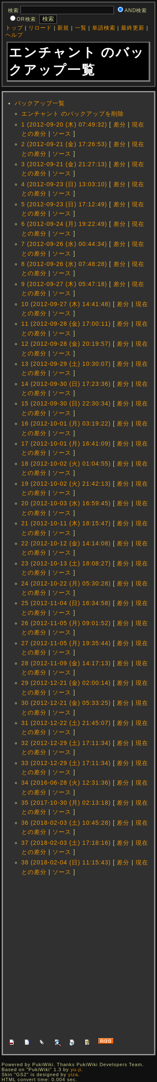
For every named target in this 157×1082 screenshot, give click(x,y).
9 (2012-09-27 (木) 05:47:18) (64, 284)
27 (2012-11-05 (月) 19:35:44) (66, 643)
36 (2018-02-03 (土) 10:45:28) (66, 822)
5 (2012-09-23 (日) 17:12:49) (64, 204)
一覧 (81, 28)
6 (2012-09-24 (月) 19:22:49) (64, 223)
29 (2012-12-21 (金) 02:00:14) (66, 682)
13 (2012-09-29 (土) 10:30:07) (66, 363)
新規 (63, 28)
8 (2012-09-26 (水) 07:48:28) (64, 264)
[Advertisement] (78, 956)
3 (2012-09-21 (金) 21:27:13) (64, 164)
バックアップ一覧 (40, 103)
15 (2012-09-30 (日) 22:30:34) (66, 403)
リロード (40, 28)
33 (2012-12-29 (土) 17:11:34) (66, 763)
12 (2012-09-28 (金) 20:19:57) (66, 343)
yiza (73, 1074)
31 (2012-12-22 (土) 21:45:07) (66, 723)
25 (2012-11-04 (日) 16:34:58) (66, 603)
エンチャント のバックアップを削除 (72, 113)
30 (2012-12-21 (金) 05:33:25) (66, 702)
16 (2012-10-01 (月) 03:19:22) (66, 423)
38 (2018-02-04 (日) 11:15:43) (66, 862)
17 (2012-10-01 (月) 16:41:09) (66, 443)
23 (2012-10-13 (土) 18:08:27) (66, 563)
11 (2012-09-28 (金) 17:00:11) (66, 323)
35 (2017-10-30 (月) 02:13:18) (66, 802)
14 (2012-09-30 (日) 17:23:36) (66, 383)
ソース (61, 133)
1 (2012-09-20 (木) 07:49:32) (64, 124)
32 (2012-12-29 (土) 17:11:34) (66, 743)
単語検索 (104, 28)
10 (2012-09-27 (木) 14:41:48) (66, 304)
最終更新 (132, 28)
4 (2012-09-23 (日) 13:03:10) (64, 184)
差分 (119, 124)
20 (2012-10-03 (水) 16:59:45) (66, 503)
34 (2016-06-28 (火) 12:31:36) (66, 782)
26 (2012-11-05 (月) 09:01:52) (66, 623)
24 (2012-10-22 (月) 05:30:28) (66, 583)
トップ (14, 28)
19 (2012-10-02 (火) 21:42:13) (66, 483)
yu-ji (76, 1069)
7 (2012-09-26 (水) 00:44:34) (64, 244)
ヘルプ (14, 35)
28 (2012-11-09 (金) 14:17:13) (66, 663)
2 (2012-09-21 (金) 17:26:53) (64, 144)
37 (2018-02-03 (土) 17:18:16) (66, 842)
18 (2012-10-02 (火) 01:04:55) (66, 463)
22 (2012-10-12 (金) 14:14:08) (66, 543)
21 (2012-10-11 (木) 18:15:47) (66, 523)
